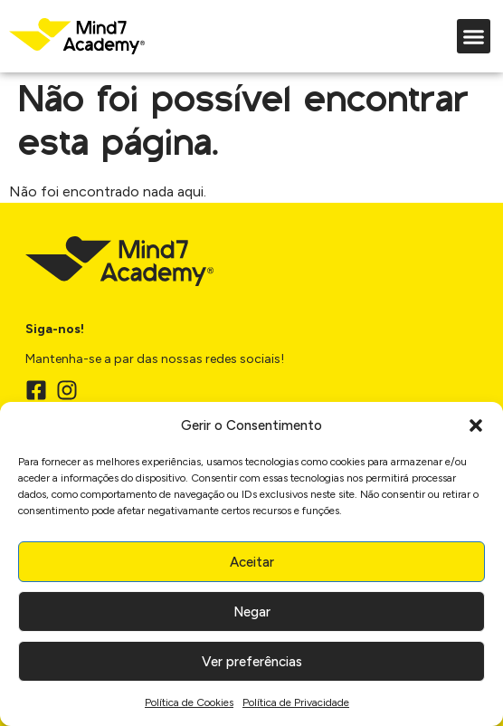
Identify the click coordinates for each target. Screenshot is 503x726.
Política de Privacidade (295, 702)
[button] (476, 425)
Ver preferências (252, 662)
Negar (251, 612)
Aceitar (252, 562)
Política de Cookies (189, 702)
